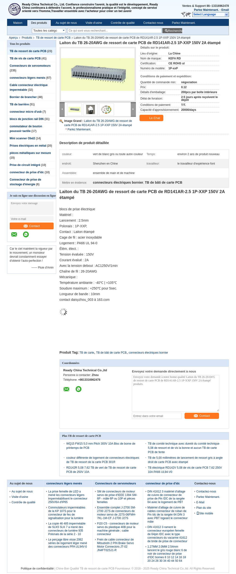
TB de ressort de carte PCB (53, 37)
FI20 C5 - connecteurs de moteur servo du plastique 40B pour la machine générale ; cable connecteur (118, 529)
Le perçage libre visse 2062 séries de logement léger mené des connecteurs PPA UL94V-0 (67, 543)
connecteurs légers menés (27, 77)
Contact (32, 226)
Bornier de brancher (23, 97)
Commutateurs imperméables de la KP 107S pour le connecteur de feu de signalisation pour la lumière (66, 513)
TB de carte (87, 352)
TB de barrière (19, 104)
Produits (27, 37)
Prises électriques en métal (28, 145)
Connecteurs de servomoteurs (30, 65)
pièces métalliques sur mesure (30, 153)
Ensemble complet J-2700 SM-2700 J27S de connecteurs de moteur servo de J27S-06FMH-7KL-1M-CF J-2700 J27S (116, 513)
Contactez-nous (153, 23)
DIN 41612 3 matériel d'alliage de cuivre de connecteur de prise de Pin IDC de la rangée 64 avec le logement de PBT (166, 497)
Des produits (39, 23)
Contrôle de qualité (123, 23)
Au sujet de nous (66, 23)
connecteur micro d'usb (26, 111)
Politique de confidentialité (37, 568)
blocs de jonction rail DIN (27, 119)
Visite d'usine (93, 23)
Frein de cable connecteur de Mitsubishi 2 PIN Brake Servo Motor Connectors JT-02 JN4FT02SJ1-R (115, 545)
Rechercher (175, 31)
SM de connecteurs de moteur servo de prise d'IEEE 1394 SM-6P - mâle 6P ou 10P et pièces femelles (117, 497)
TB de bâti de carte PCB (111, 352)
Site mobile (204, 513)
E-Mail (200, 502)
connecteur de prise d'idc (27, 172)
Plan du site (203, 507)
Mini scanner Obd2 (22, 138)
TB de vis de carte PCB (25, 58)
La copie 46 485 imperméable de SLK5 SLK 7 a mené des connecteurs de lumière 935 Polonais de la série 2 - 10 (66, 529)
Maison (17, 23)
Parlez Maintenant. (206, 10)
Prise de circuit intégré (25, 165)
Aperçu (13, 37)
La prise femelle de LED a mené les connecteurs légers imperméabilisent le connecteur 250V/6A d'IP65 (67, 497)
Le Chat (152, 118)
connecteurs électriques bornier (148, 352)
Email (225, 10)
